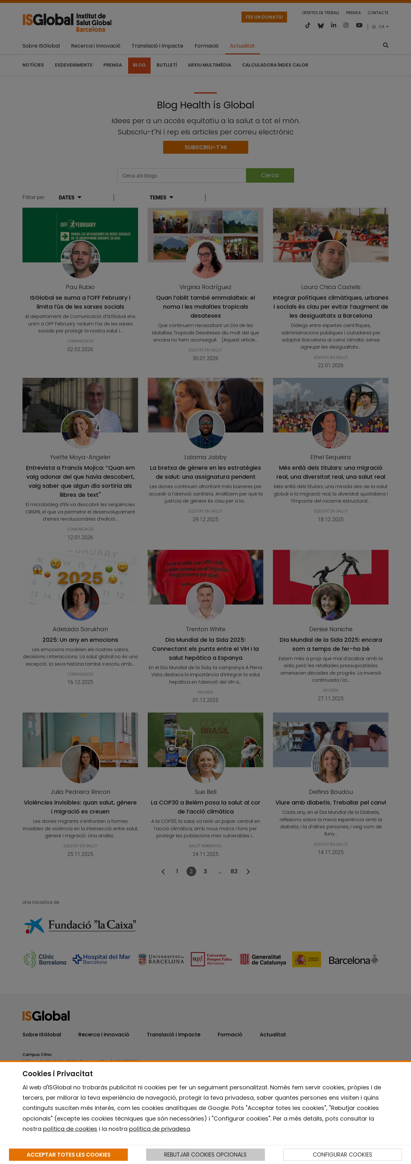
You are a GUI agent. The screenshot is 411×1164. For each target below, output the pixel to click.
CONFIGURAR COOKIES (342, 1155)
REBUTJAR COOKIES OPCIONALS (205, 1155)
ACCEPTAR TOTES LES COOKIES (68, 1155)
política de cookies (70, 1129)
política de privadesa (159, 1129)
